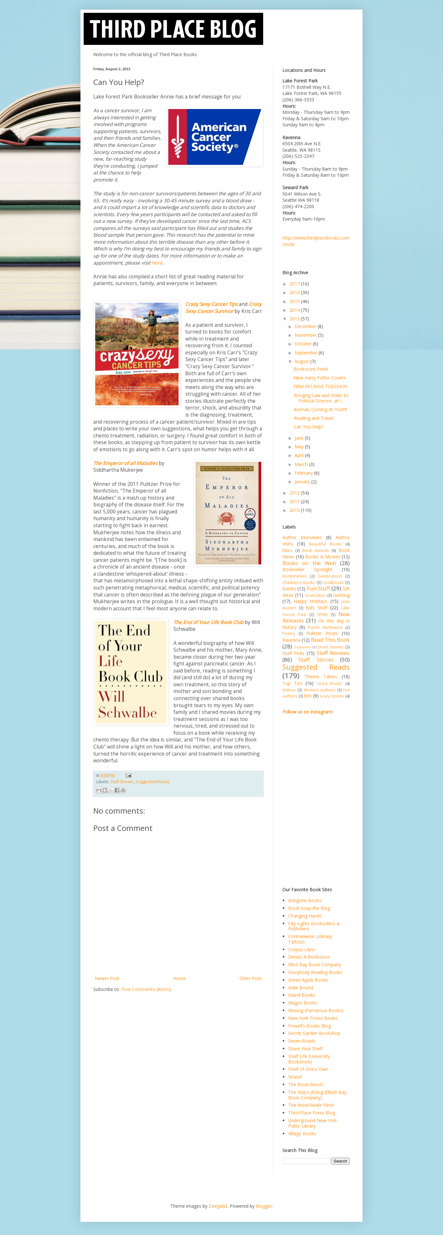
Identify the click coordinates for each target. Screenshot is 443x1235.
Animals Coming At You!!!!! (320, 409)
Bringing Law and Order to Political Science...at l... (321, 398)
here (157, 262)
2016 (295, 292)
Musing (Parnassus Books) (316, 1010)
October (304, 344)
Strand (295, 1077)
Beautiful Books (325, 544)
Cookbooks (333, 582)
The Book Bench (305, 1084)
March (302, 464)
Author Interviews (302, 537)
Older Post (250, 978)
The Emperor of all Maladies (125, 463)
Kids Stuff (316, 608)
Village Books (302, 1133)
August (302, 361)
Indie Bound (300, 988)
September (307, 353)
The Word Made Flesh (311, 1105)
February (304, 473)
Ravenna (291, 640)
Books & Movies (322, 557)
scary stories (332, 696)
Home (179, 978)
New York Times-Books (313, 1018)
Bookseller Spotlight (307, 569)
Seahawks (302, 647)
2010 (295, 510)
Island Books (301, 995)
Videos (289, 690)
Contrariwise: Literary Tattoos (310, 939)
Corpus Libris (301, 949)
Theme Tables (321, 676)
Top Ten (292, 683)
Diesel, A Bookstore (309, 957)
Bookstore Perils (311, 369)
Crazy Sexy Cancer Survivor (223, 308)
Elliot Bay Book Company (314, 964)
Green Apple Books (308, 980)
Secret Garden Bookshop (314, 1033)
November (306, 335)
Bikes (287, 550)
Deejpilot (218, 1206)
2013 (295, 319)
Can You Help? (308, 427)
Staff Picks (293, 653)
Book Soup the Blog (309, 908)
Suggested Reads (153, 781)
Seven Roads (301, 1041)
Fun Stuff (318, 588)
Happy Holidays (311, 601)
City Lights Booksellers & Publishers (314, 926)
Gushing (341, 595)
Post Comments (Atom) (146, 989)
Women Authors (320, 690)
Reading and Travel (313, 418)
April (300, 455)
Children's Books (298, 582)
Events (289, 589)
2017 (295, 284)
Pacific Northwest (325, 627)
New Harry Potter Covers (320, 378)
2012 (295, 493)
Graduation (315, 595)
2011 (295, 501)
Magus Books (302, 1003)
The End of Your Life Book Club (208, 622)
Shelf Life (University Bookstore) (309, 1059)
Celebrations (330, 576)
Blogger (264, 1206)
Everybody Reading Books (315, 972)
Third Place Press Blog (311, 1113)
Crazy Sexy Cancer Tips (212, 304)
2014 (295, 310)
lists (308, 696)
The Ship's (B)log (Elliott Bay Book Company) (317, 1095)
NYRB (322, 614)
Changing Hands (305, 916)
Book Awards (315, 550)
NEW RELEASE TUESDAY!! (320, 386)
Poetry (288, 633)
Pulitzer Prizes (322, 633)
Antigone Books (305, 900)
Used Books (329, 683)
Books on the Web (309, 563)
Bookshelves (294, 576)
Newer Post (107, 978)
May (300, 447)
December (306, 326)
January (303, 481)
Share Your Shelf (305, 1048)
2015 (295, 301)
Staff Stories (122, 781)
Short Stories (331, 647)
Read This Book (330, 639)
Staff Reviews (333, 652)
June (300, 438)
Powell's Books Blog (309, 1026)
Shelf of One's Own (308, 1069)
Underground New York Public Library (312, 1123)
